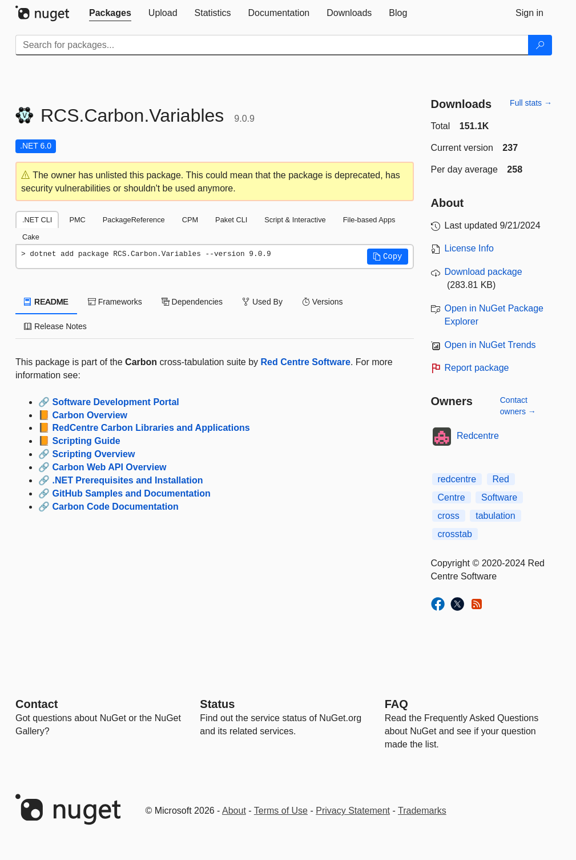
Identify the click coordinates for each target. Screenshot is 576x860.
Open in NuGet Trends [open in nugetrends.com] (490, 345)
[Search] (540, 45)
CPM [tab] (190, 219)
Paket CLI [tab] (231, 219)
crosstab (455, 534)
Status (217, 704)
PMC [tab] (77, 219)
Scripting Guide (86, 441)
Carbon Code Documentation (115, 506)
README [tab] (46, 301)
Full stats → (531, 102)
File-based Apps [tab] (369, 219)
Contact (36, 704)
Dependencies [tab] (192, 301)
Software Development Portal (115, 402)
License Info (469, 248)
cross (449, 516)
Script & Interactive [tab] (294, 219)
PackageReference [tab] (134, 219)
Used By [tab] (262, 301)
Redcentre (478, 436)
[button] (387, 257)
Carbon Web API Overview (109, 467)
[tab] (110, 13)
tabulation (495, 516)
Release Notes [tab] (55, 326)
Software (499, 497)
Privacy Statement (353, 810)
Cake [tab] (30, 237)
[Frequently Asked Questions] (396, 704)
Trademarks (422, 810)
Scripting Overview (93, 454)
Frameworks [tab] (115, 301)
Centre (451, 497)
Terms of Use (281, 810)
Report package (477, 368)
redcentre (457, 479)
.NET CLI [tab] (37, 219)
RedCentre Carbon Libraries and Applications (150, 428)
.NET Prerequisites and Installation (127, 480)
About (234, 810)
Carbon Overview (89, 415)
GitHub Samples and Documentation (131, 493)
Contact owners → (518, 405)
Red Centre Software (306, 362)
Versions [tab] (322, 301)
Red (501, 479)
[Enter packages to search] (272, 45)
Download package (483, 272)
